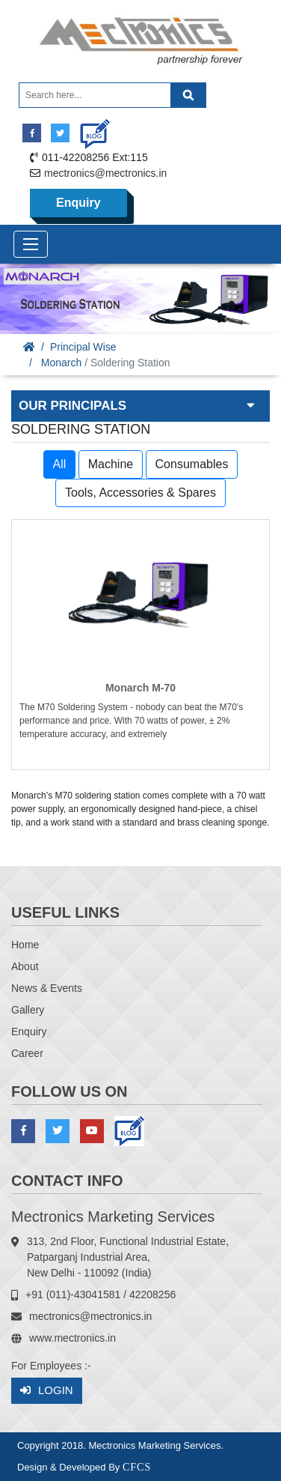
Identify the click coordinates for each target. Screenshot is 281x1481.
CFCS (137, 1467)
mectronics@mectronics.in (105, 173)
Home (25, 945)
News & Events (46, 988)
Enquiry (78, 202)
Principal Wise (83, 347)
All (60, 464)
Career (27, 1053)
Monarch (61, 363)
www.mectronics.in (72, 1338)
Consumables (192, 464)
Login (46, 1390)
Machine (110, 464)
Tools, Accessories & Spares (140, 492)
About (25, 966)
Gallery (27, 1010)
